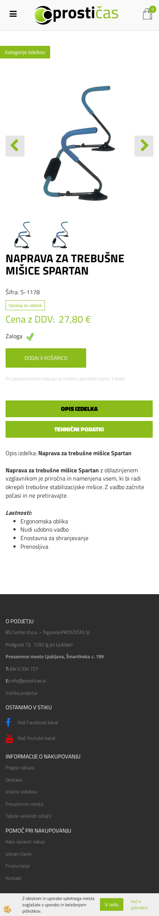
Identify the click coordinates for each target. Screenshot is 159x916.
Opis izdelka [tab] (79, 408)
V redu (112, 904)
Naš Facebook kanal (32, 722)
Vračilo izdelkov (21, 791)
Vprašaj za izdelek (25, 305)
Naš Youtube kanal (30, 738)
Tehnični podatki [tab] (79, 429)
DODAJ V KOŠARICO (46, 358)
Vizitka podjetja (21, 693)
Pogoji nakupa (20, 767)
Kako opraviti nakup (25, 841)
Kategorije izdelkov (25, 52)
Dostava (14, 779)
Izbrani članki (19, 854)
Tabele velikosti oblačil (28, 816)
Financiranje (18, 865)
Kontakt (14, 878)
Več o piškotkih (139, 904)
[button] (143, 146)
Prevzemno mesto (24, 804)
